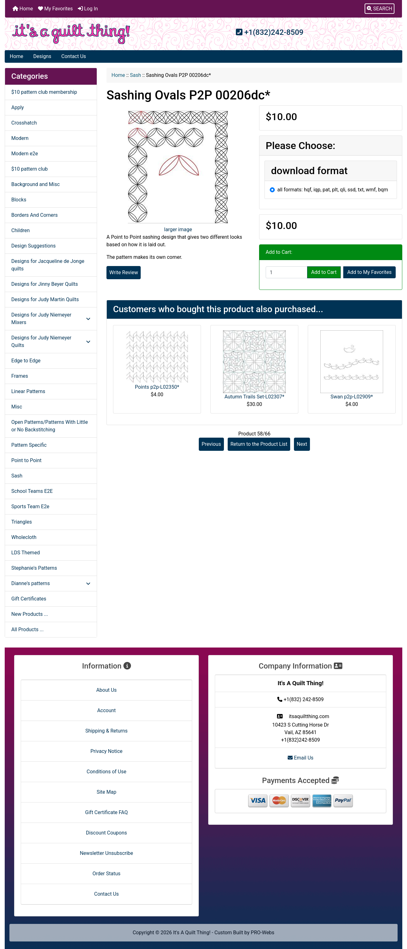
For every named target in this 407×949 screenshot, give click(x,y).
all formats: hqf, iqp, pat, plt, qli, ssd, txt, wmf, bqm (332, 190)
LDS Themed (25, 553)
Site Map (107, 792)
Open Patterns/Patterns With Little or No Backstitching (49, 426)
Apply (17, 107)
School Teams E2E (32, 491)
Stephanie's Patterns (34, 568)
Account (106, 710)
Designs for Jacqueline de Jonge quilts (47, 265)
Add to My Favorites (369, 272)
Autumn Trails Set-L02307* (255, 397)
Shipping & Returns (106, 731)
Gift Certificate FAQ (106, 812)
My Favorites (55, 9)
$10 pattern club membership (44, 92)
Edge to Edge (26, 361)
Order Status (107, 874)
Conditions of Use (106, 772)
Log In (88, 9)
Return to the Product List (259, 444)
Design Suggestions (33, 246)
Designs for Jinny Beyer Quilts (44, 284)
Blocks (18, 200)
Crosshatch (24, 123)
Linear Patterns (28, 391)
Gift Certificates (28, 599)
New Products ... (29, 614)
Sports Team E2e (30, 506)
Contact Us (73, 56)
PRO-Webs (262, 933)
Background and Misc (35, 184)
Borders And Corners (34, 215)
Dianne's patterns (50, 583)
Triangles (21, 522)
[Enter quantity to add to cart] (286, 272)
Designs (42, 56)
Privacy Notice (106, 751)
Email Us (300, 758)
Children (20, 230)
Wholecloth (23, 537)
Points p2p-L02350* (157, 387)
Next (302, 444)
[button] (379, 9)
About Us (106, 690)
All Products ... (27, 629)
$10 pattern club (29, 169)
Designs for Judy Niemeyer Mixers (50, 318)
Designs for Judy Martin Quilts (45, 299)
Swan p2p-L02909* (352, 397)
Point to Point (26, 460)
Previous (211, 444)
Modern (20, 138)
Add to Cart (324, 272)
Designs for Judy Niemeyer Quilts (50, 341)
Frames (19, 376)
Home (23, 9)
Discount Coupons (106, 833)
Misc (16, 407)
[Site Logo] (71, 34)
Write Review (123, 272)
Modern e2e (24, 154)
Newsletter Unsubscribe (106, 853)
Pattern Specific (28, 445)
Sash (135, 75)
